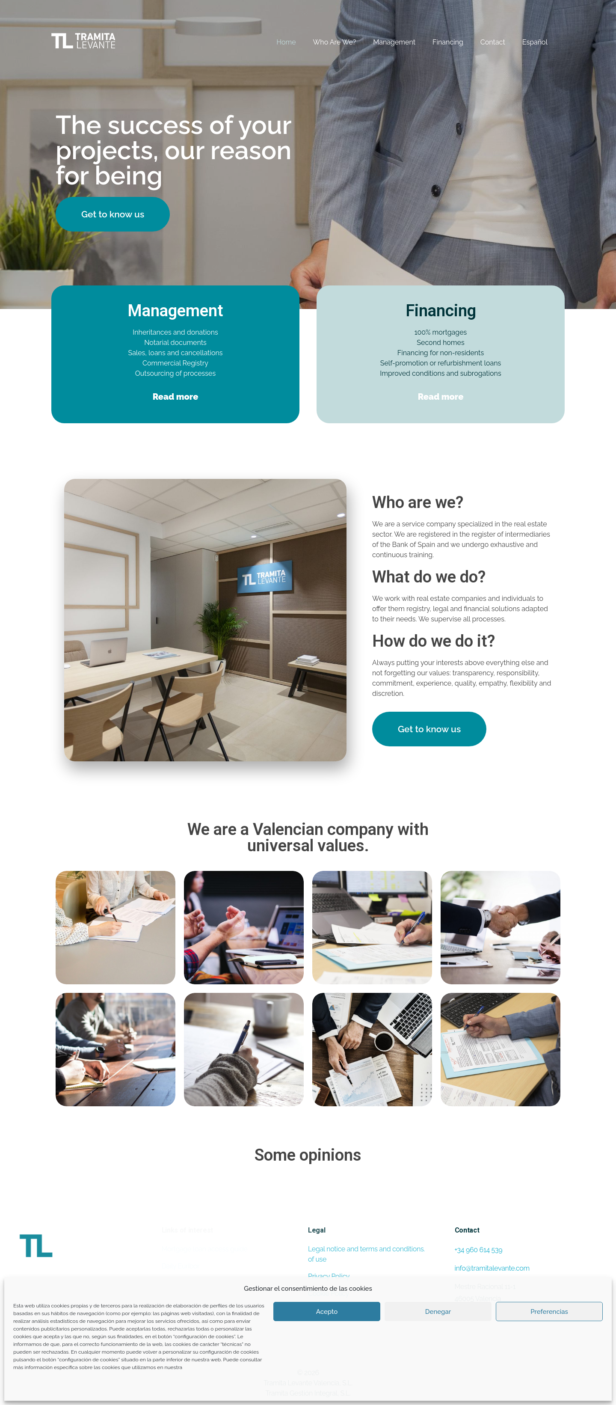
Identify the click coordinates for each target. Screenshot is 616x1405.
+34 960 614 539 (479, 1250)
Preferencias (549, 1312)
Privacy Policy (328, 1276)
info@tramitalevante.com (492, 1268)
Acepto (327, 1312)
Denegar (438, 1312)
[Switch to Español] (526, 42)
